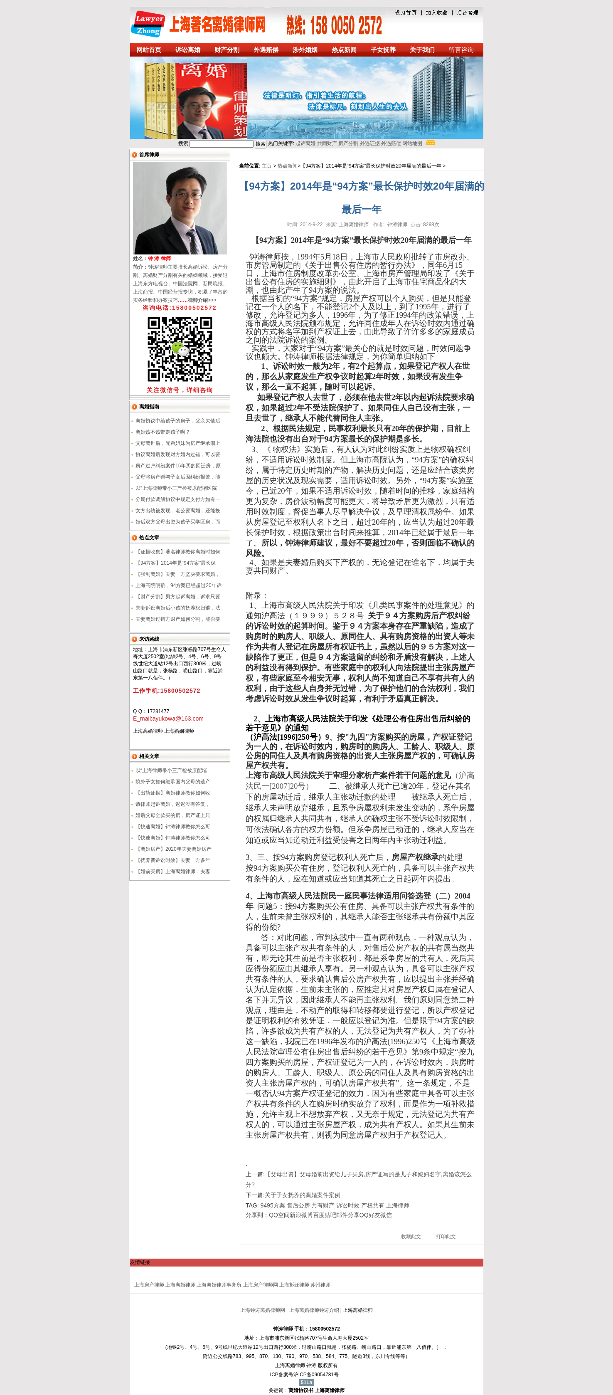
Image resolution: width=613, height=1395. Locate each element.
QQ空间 (279, 1215)
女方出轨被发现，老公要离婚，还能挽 (177, 511)
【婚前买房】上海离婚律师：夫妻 (172, 871)
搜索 (261, 144)
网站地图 (412, 143)
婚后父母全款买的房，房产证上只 (172, 815)
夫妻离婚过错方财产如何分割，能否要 (177, 619)
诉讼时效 (347, 1205)
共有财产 (323, 1205)
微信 (386, 1215)
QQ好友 (369, 1215)
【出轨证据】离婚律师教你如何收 (172, 793)
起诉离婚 (305, 143)
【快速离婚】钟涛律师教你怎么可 (172, 827)
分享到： (257, 1215)
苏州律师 (320, 1285)
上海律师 (397, 1205)
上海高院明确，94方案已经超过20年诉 (178, 585)
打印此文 (446, 1236)
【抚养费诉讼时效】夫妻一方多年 (172, 860)
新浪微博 (301, 1215)
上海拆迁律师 (294, 1285)
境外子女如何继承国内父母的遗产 (172, 782)
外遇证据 (370, 143)
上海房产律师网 (260, 1285)
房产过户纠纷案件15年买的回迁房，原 (178, 466)
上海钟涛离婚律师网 (262, 1310)
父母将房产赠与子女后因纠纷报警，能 (177, 477)
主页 (267, 166)
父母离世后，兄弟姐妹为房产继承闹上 (177, 443)
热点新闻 (288, 166)
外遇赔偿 (391, 143)
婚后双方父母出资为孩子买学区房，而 (177, 522)
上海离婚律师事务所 (219, 1285)
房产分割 (348, 143)
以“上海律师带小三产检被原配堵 (171, 770)
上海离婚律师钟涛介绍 (314, 1310)
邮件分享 (347, 1215)
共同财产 (327, 143)
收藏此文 (411, 1236)
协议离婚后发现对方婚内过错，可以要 (177, 454)
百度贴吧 (324, 1215)
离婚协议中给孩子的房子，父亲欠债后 (177, 421)
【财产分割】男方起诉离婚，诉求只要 (177, 597)
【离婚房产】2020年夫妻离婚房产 (173, 849)
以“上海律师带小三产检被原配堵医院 (176, 488)
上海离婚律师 (180, 1285)
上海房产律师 (149, 1285)
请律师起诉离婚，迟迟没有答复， (172, 804)
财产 (277, 570)
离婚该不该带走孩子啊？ (162, 432)
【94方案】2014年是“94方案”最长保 (175, 563)
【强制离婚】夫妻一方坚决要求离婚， (177, 574)
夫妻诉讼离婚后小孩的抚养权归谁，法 (177, 608)
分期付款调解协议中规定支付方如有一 (177, 499)
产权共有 (372, 1205)
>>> (202, 300)
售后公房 (298, 1205)
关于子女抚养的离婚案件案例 (302, 1195)
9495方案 (273, 1205)
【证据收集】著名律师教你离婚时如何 (177, 552)
